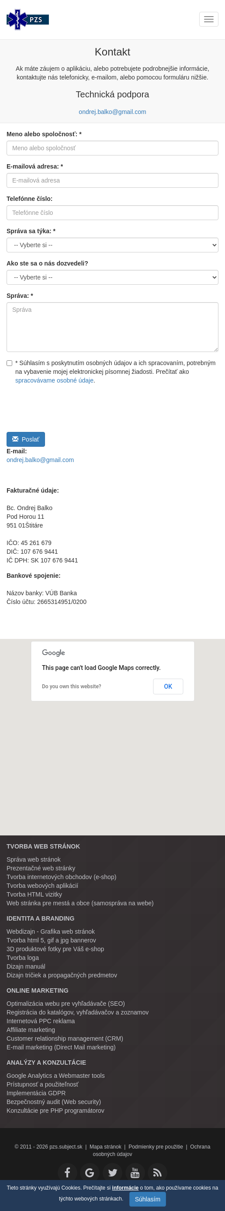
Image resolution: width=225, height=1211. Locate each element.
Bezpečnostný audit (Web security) (54, 1101)
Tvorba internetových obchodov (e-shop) (61, 876)
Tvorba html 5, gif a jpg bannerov (51, 940)
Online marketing (38, 990)
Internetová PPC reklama (41, 1021)
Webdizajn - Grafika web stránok (51, 931)
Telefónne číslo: (30, 198)
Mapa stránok (105, 1147)
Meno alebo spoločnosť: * (44, 134)
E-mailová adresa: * (35, 166)
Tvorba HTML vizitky (34, 894)
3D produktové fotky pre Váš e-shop (55, 948)
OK (168, 686)
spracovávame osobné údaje (54, 380)
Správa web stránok (34, 859)
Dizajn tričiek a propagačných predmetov (62, 975)
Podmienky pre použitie (155, 1147)
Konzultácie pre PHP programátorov (55, 1110)
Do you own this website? (71, 686)
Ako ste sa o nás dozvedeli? (47, 263)
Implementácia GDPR (36, 1093)
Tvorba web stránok (43, 846)
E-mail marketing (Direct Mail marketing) (61, 1047)
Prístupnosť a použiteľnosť (43, 1084)
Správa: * (20, 295)
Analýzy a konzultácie (46, 1062)
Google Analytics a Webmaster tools (56, 1075)
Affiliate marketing (31, 1029)
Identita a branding (40, 918)
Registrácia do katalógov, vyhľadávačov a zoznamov (78, 1012)
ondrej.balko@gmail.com (112, 111)
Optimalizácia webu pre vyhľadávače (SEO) (66, 1003)
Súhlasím (147, 1199)
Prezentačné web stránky (41, 868)
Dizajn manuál (26, 966)
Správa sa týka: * (31, 231)
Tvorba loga (23, 957)
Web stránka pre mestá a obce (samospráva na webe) (80, 903)
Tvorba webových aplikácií (42, 885)
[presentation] (73, 406)
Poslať (25, 439)
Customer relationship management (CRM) (65, 1038)
